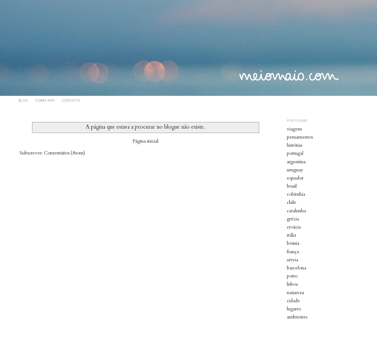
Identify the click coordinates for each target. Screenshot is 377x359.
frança (293, 251)
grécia (293, 219)
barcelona (296, 268)
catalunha (296, 211)
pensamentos (300, 137)
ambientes (297, 317)
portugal (295, 153)
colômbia (296, 194)
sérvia (292, 260)
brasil (292, 186)
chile (291, 202)
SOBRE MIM (44, 100)
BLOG (23, 100)
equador (295, 178)
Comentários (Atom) (64, 153)
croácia (294, 227)
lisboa (292, 284)
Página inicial (145, 141)
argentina (296, 161)
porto (292, 276)
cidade (293, 300)
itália (291, 235)
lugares (294, 309)
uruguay (295, 170)
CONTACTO (71, 100)
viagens (294, 129)
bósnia (293, 243)
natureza (295, 292)
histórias (294, 145)
